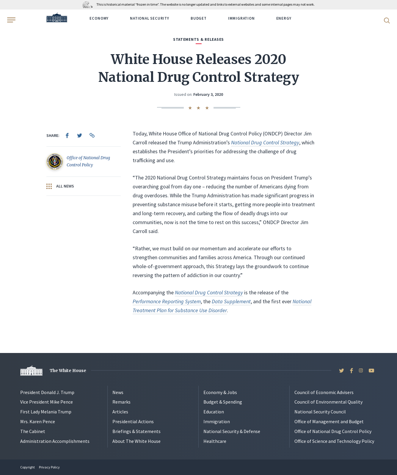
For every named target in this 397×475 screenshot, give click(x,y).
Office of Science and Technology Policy (334, 441)
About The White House (136, 441)
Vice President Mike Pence (46, 402)
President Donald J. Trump (47, 392)
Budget (199, 18)
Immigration (241, 18)
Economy (99, 18)
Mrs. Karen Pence (37, 421)
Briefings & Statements (136, 431)
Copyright (27, 467)
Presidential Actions (133, 421)
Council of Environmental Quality (328, 402)
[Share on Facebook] (67, 135)
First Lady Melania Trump (45, 412)
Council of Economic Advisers (324, 392)
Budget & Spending (222, 402)
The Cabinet (32, 431)
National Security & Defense (231, 431)
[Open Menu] (10, 20)
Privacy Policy (49, 467)
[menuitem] (67, 135)
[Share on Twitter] (79, 135)
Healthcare (214, 441)
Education (213, 412)
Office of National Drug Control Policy (332, 431)
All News (60, 186)
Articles (120, 412)
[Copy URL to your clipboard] (92, 135)
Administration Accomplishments (55, 441)
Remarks (121, 402)
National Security (149, 18)
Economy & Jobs (220, 392)
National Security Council (320, 412)
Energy (283, 18)
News (117, 392)
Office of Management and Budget (329, 421)
